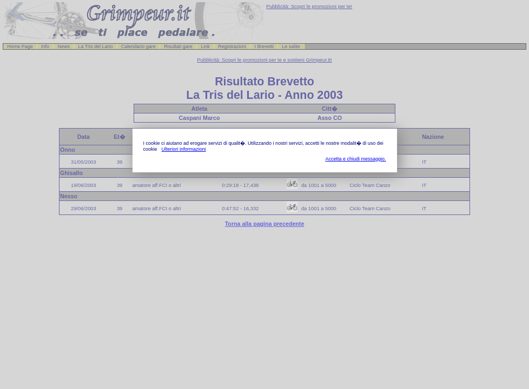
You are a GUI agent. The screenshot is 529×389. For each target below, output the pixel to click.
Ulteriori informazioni (184, 149)
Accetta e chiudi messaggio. (355, 159)
